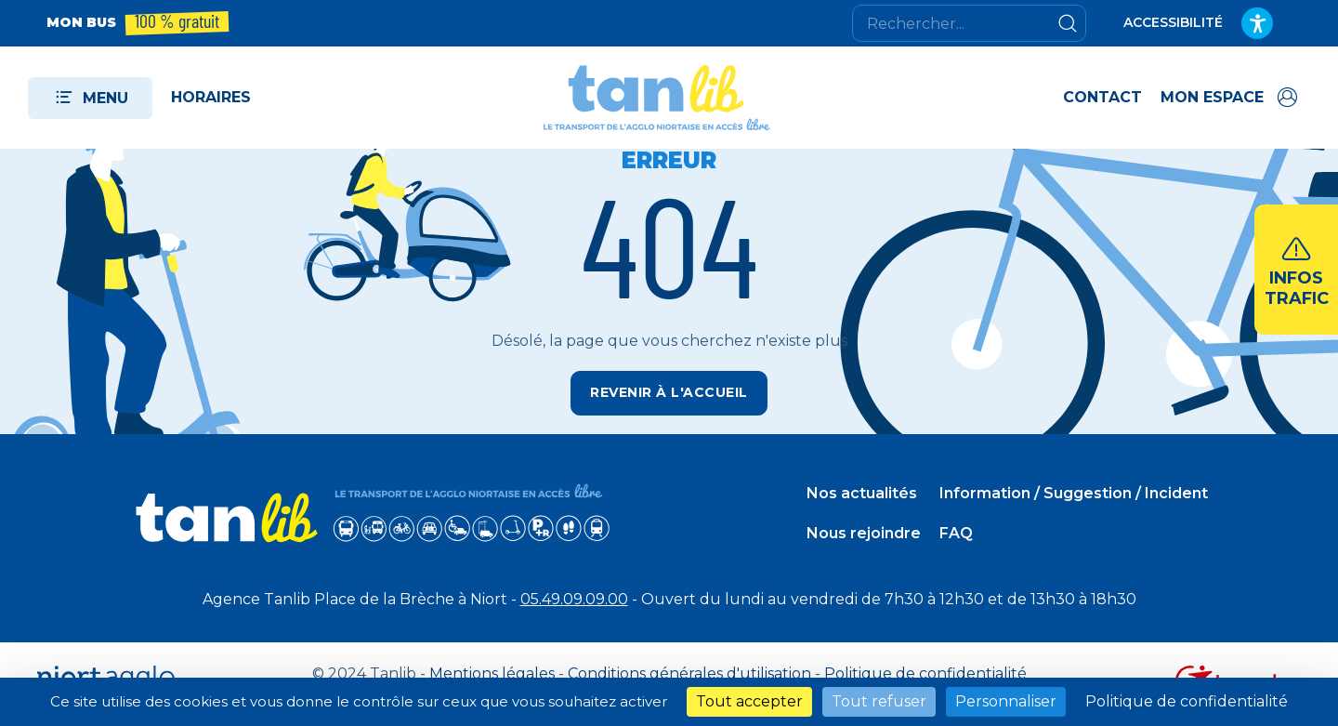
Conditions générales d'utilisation (689, 673)
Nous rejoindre (864, 533)
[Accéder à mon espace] (1231, 98)
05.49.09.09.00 (574, 599)
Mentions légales (492, 673)
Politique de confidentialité (925, 673)
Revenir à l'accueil (669, 392)
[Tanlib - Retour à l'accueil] (657, 97)
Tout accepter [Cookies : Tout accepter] (749, 701)
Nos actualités (862, 493)
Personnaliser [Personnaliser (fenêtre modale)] (1005, 701)
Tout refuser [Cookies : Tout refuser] (879, 701)
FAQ (956, 533)
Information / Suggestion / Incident (1073, 493)
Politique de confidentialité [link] (1186, 701)
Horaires (211, 97)
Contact (1102, 97)
